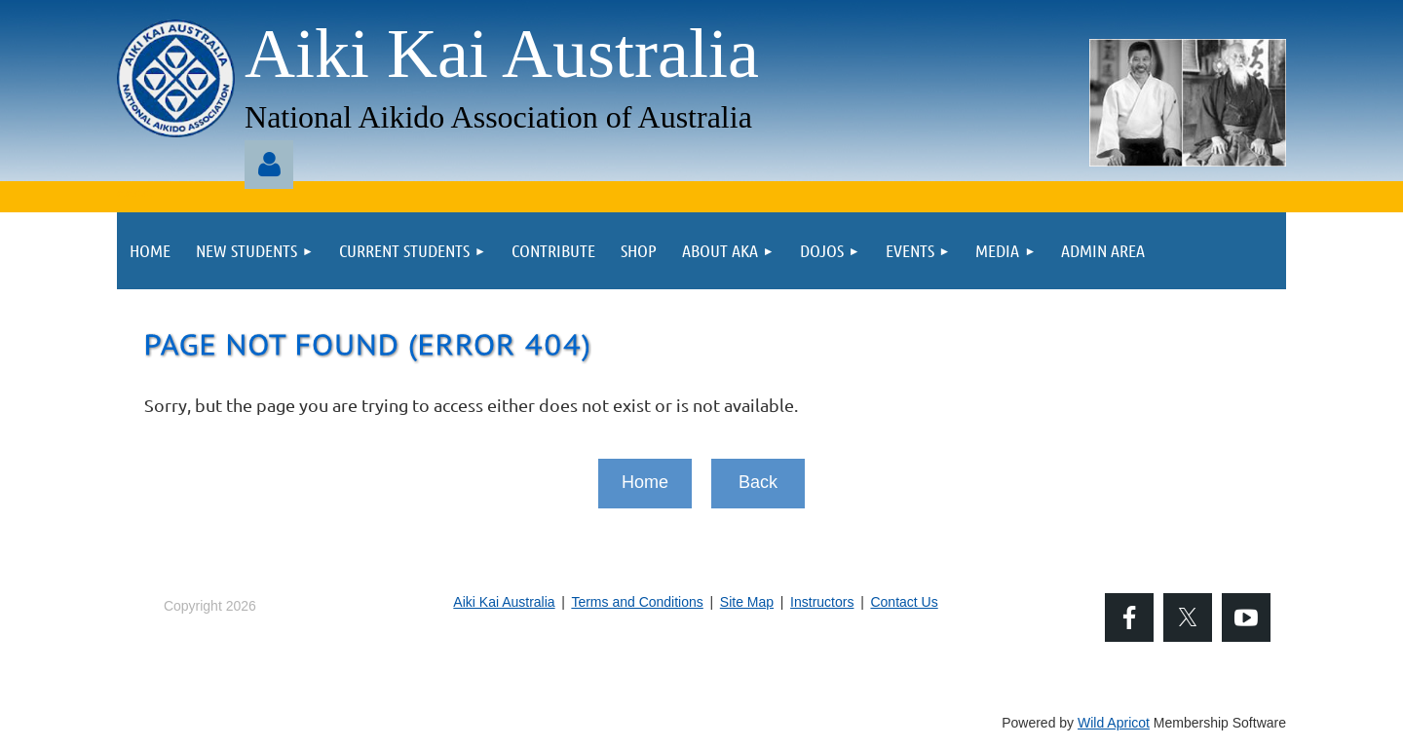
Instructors (821, 602)
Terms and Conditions (636, 602)
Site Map (747, 602)
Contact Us (903, 602)
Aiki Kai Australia (503, 602)
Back (758, 482)
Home (645, 482)
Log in (269, 164)
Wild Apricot (1114, 722)
